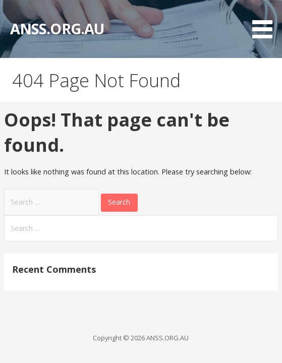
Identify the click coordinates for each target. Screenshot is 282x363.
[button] (266, 21)
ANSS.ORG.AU (57, 28)
